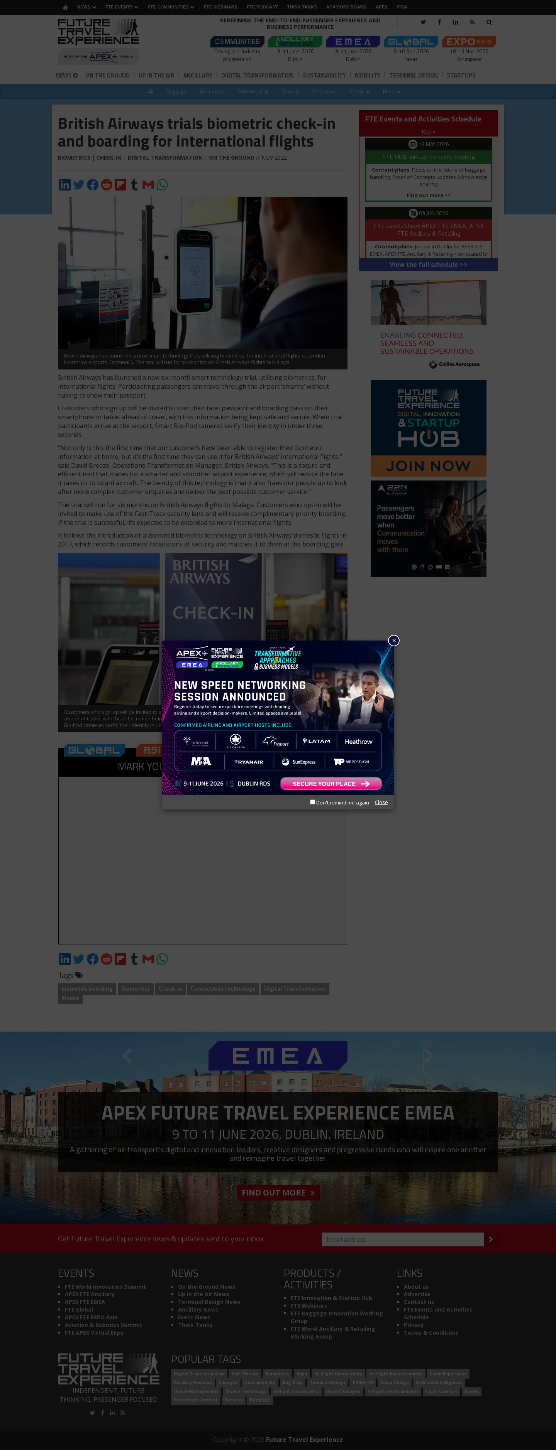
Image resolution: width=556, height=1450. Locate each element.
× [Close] (394, 640)
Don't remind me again (339, 802)
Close (381, 802)
